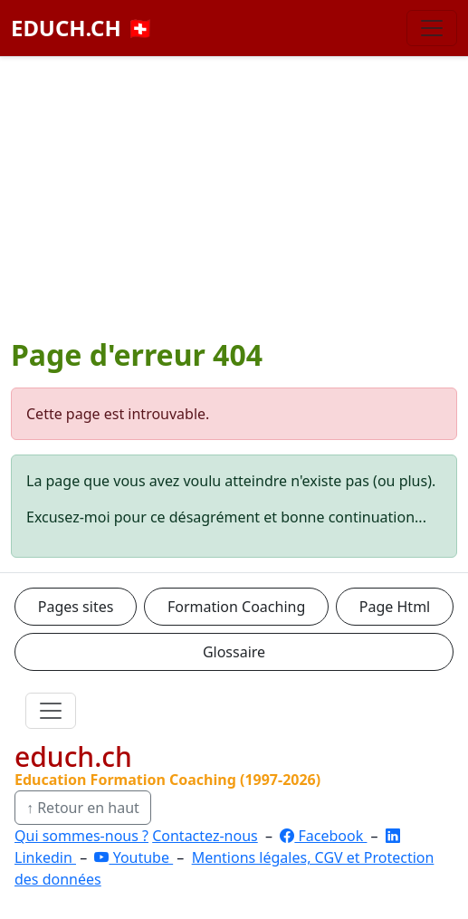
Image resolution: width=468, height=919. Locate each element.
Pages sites (76, 607)
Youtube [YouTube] (133, 857)
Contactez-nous (205, 836)
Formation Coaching (236, 607)
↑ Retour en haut (82, 808)
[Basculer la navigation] (431, 28)
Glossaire (234, 652)
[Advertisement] (234, 193)
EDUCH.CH (82, 28)
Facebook (323, 836)
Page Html (394, 607)
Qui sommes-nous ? (81, 836)
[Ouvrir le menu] (50, 711)
